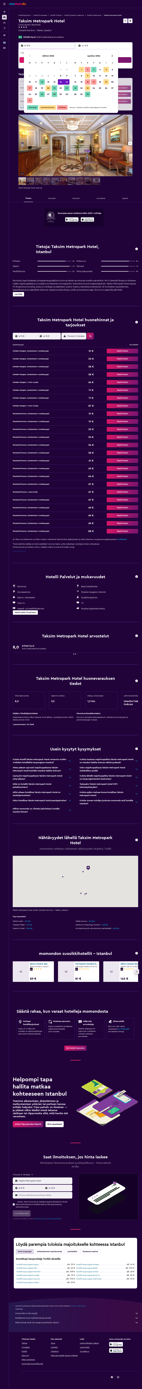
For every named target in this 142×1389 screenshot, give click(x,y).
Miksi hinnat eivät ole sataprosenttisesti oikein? (76, 1322)
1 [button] (60, 70)
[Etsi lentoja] (4, 11)
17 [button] (30, 88)
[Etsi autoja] (4, 22)
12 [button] (42, 82)
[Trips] (4, 35)
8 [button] (60, 76)
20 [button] (48, 88)
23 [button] (67, 88)
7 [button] (54, 76)
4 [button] (36, 76)
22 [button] (60, 88)
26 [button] (42, 94)
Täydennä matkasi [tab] (90, 1251)
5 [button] (42, 76)
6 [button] (48, 76)
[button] (4, 4)
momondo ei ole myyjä (76, 1313)
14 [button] (54, 82)
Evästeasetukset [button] (19, 551)
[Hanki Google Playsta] (72, 220)
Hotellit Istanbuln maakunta (74, 15)
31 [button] (30, 100)
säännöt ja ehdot (40, 1218)
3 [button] (29, 76)
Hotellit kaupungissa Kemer (87, 1272)
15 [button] (61, 82)
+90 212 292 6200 (26, 33)
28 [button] (54, 94)
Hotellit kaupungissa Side (26, 1268)
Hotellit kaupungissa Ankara (27, 1282)
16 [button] (67, 82)
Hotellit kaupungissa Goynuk (28, 1279)
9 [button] (66, 76)
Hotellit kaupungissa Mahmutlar (88, 1279)
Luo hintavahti (123, 1029)
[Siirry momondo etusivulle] (17, 4)
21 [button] (54, 88)
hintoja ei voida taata (77, 1306)
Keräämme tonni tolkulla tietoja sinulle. (76, 1318)
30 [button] (67, 94)
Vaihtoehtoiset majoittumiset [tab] (49, 1251)
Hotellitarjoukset (24, 15)
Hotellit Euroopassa (40, 15)
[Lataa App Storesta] (87, 220)
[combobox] (45, 1181)
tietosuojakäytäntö (54, 1218)
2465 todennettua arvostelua (50, 37)
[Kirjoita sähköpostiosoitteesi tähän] (45, 1195)
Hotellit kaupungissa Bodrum (88, 1275)
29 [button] (60, 94)
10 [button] (30, 82)
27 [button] (48, 94)
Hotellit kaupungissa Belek (86, 1268)
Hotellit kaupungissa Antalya (87, 1264)
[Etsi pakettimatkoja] (4, 28)
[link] (75, 1048)
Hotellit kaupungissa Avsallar (27, 1275)
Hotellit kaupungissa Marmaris (28, 1272)
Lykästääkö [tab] (72, 1251)
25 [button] (36, 94)
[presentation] (87, 219)
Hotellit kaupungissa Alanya (27, 1264)
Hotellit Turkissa (55, 15)
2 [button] (66, 70)
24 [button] (30, 94)
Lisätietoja (122, 539)
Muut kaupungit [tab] (25, 1251)
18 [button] (36, 88)
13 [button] (48, 82)
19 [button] (42, 88)
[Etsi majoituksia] (4, 17)
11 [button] (36, 82)
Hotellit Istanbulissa (94, 15)
